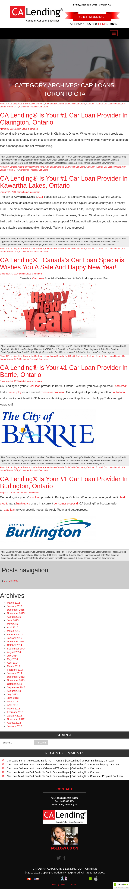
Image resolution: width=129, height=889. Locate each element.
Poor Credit (22, 163)
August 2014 (14, 652)
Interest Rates (99, 160)
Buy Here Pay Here (60, 157)
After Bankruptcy (9, 157)
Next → (16, 580)
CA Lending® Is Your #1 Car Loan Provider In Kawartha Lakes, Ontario (64, 182)
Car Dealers (86, 157)
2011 (40, 196)
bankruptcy (14, 392)
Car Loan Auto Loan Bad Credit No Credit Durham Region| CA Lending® (46, 772)
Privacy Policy (58, 884)
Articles (73, 884)
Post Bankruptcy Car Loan (99, 760)
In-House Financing (84, 160)
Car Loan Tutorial (94, 103)
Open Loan (12, 163)
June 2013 (12, 698)
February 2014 (15, 669)
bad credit (121, 386)
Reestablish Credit (51, 163)
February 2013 (15, 712)
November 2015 (16, 613)
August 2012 (14, 722)
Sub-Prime (79, 163)
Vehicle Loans (90, 163)
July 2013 (12, 694)
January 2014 (14, 673)
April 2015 (12, 627)
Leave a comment (30, 129)
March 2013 (13, 708)
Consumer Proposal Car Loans (33, 106)
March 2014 (13, 666)
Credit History (17, 160)
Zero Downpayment (106, 163)
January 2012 (14, 726)
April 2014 (12, 662)
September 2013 (16, 687)
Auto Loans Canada (54, 103)
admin (18, 129)
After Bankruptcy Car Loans (31, 103)
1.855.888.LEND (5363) (66, 798)
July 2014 (12, 655)
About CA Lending (8, 103)
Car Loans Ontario (112, 103)
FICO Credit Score (54, 160)
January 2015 (14, 638)
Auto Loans (36, 157)
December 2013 (16, 676)
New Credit (111, 160)
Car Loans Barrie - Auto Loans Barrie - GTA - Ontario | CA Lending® (44, 760)
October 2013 (14, 683)
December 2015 (16, 609)
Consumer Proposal (110, 157)
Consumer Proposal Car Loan (106, 776)
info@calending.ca (68, 804)
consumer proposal (52, 392)
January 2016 (14, 606)
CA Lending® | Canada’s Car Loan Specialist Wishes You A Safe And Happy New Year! (63, 263)
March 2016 (13, 602)
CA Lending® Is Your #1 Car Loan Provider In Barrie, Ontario (64, 371)
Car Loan (38, 278)
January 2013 (14, 715)
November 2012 (16, 719)
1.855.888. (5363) (100, 24)
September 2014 (16, 648)
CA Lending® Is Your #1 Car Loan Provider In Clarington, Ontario (64, 119)
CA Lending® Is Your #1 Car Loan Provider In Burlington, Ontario (64, 482)
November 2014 (16, 641)
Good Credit (69, 160)
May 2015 (12, 623)
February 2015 (15, 634)
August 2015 (14, 616)
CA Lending (75, 157)
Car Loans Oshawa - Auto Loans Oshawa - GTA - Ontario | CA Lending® (46, 764)
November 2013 (16, 680)
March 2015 (13, 631)
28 (10, 580)
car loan (35, 386)
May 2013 (12, 701)
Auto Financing (24, 157)
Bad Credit (46, 157)
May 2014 (12, 659)
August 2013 (14, 691)
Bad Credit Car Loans (75, 103)
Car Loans (96, 157)
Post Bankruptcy (35, 163)
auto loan (119, 392)
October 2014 (14, 645)
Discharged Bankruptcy (35, 160)
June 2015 (12, 620)
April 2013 (12, 705)
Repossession (67, 163)
